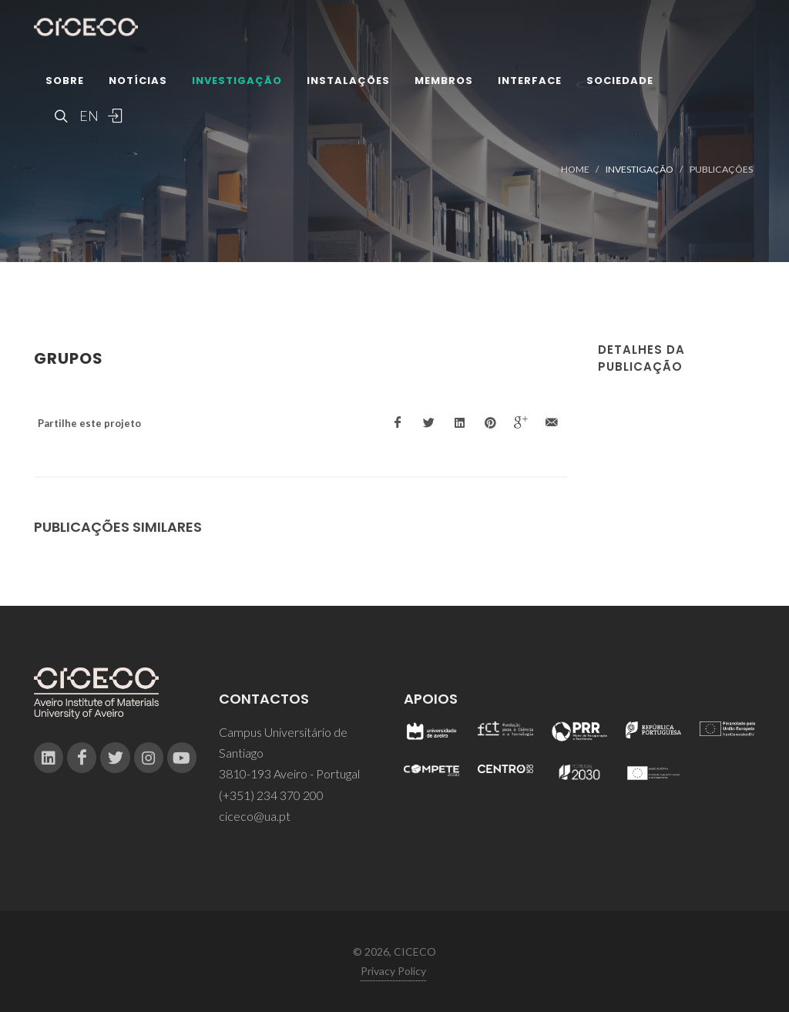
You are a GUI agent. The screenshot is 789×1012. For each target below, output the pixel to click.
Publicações (721, 169)
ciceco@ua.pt (254, 816)
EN (87, 115)
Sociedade (619, 80)
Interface (530, 80)
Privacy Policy (393, 970)
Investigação (237, 80)
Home (575, 169)
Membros (444, 80)
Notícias (138, 80)
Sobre (64, 80)
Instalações (348, 80)
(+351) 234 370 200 (271, 795)
